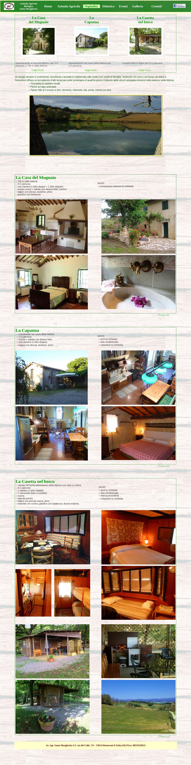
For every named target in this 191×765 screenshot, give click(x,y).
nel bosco (145, 22)
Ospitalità (91, 6)
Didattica (108, 6)
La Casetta (145, 18)
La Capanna (91, 20)
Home (48, 6)
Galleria (137, 6)
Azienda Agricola (68, 6)
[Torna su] (163, 314)
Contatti (156, 6)
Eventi (123, 6)
